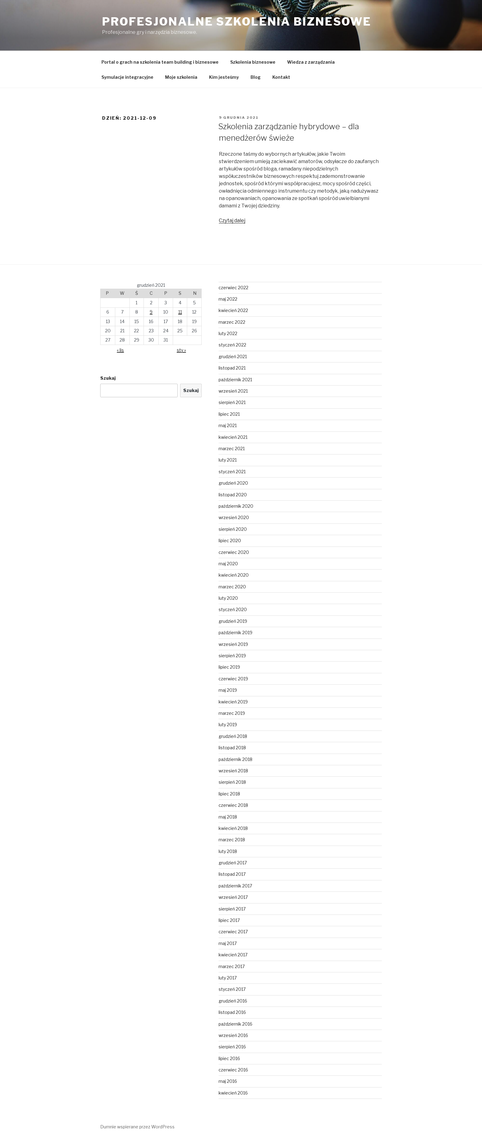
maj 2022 (228, 299)
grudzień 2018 (233, 736)
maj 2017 (228, 943)
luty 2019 (228, 724)
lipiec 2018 (229, 793)
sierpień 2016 (232, 1046)
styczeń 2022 (232, 344)
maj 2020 (228, 563)
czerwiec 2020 (234, 552)
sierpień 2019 (232, 655)
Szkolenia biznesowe (252, 62)
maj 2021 (228, 425)
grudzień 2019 (233, 621)
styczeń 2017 (232, 989)
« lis (120, 350)
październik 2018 (235, 759)
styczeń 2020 (233, 609)
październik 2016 (235, 1024)
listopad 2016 (232, 1012)
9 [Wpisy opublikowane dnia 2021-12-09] (151, 311)
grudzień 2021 (233, 356)
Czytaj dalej (232, 220)
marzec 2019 (232, 713)
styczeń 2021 (232, 471)
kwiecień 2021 (233, 437)
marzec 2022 (232, 322)
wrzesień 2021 (233, 391)
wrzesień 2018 (233, 770)
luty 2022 (228, 333)
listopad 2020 (233, 494)
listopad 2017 (232, 874)
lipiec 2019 (229, 667)
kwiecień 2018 (233, 828)
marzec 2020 (232, 586)
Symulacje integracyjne (127, 77)
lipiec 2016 (229, 1058)
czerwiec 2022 (233, 287)
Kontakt (281, 77)
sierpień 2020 (233, 529)
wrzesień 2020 (234, 517)
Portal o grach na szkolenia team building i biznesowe (160, 62)
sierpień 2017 (232, 908)
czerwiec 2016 (233, 1069)
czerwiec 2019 (233, 678)
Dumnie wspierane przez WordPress (137, 1126)
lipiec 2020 (230, 540)
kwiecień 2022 (233, 310)
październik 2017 (235, 885)
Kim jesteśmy (224, 77)
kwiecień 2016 (233, 1092)
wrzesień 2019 (233, 644)
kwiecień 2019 (233, 701)
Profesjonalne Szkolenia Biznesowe (236, 21)
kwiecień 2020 (234, 575)
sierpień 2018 (232, 782)
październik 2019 (235, 632)
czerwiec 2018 (233, 805)
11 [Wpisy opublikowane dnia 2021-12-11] (180, 311)
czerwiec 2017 (233, 931)
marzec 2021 (232, 448)
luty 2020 (228, 598)
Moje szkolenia (181, 77)
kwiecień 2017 (233, 954)
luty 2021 (228, 459)
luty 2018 (228, 851)
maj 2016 (228, 1081)
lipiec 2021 (229, 414)
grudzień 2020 (233, 483)
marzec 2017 (232, 966)
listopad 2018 (232, 747)
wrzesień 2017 (233, 897)
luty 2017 (228, 977)
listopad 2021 (232, 367)
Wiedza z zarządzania (311, 62)
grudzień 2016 (233, 1000)
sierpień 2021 (232, 402)
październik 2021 (235, 379)
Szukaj (108, 378)
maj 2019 (228, 690)
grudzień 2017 (233, 862)
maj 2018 (228, 816)
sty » (181, 350)
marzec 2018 (232, 839)
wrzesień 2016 (233, 1035)
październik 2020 (236, 506)
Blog (256, 77)
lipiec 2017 (229, 920)
